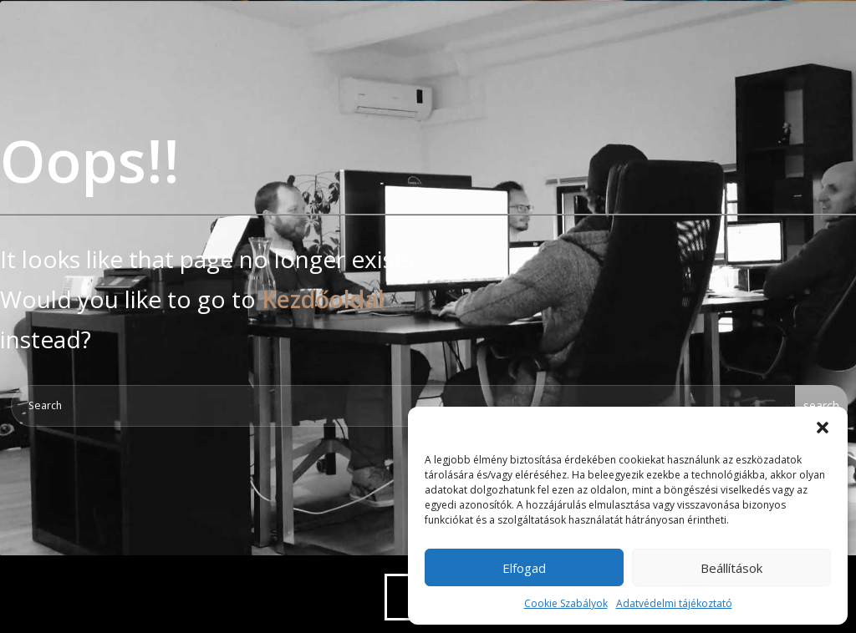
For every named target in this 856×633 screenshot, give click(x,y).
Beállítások (731, 568)
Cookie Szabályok (566, 603)
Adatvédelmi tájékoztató (674, 603)
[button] (822, 427)
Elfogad (524, 568)
